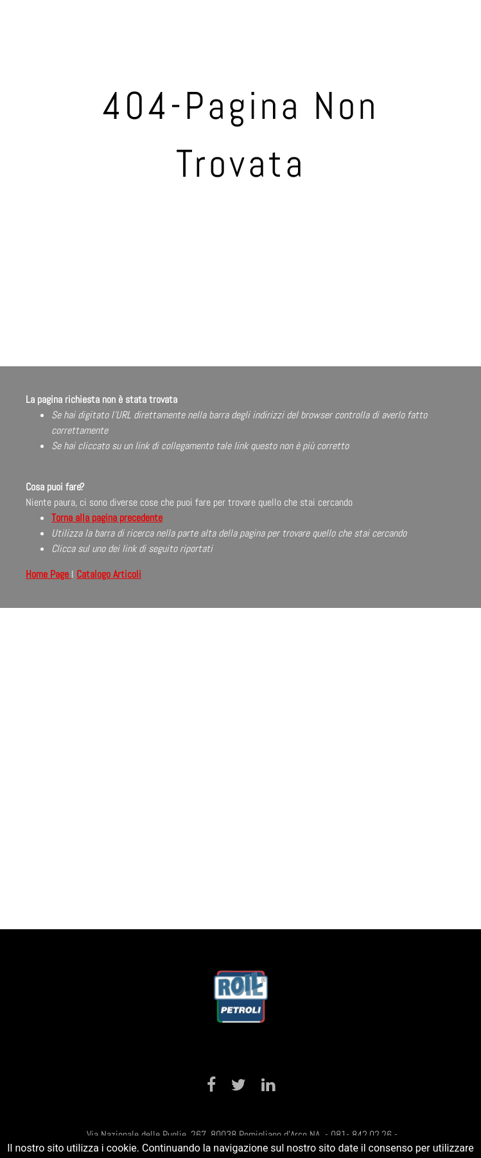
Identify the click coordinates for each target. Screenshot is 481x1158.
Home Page (48, 574)
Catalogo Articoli (108, 574)
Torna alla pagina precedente (106, 517)
